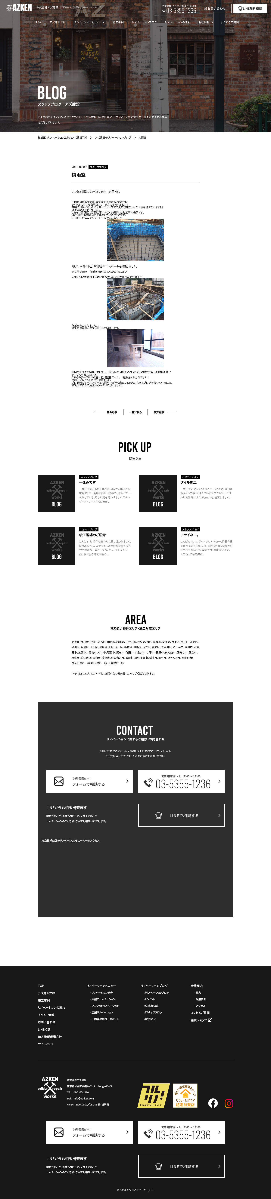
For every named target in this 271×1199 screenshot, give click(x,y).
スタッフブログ (98, 167)
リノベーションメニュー (101, 985)
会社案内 (197, 985)
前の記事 (112, 412)
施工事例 (118, 22)
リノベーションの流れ (178, 22)
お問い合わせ (46, 1022)
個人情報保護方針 (50, 1037)
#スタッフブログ (153, 1012)
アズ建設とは (58, 22)
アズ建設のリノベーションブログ (113, 137)
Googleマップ (105, 1086)
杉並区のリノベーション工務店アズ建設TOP (63, 137)
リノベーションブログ (144, 22)
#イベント (149, 999)
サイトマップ (45, 1044)
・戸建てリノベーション (102, 999)
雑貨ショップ (201, 1020)
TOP (39, 22)
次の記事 (159, 412)
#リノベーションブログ (156, 993)
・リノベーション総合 (101, 993)
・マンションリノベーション (104, 1006)
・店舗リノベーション (101, 1012)
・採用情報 (200, 999)
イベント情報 (46, 1015)
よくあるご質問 (230, 22)
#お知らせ (150, 1019)
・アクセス (199, 1006)
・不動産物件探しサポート (104, 1019)
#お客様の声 (151, 1006)
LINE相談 (44, 1029)
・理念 (197, 993)
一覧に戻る (135, 412)
